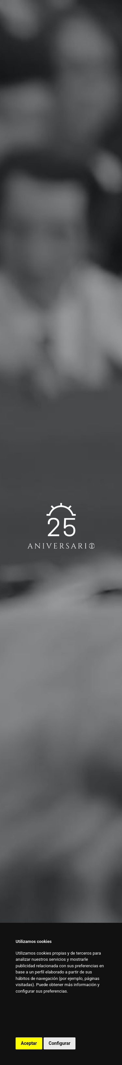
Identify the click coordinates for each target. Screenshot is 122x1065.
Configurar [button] (60, 1043)
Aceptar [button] (29, 1043)
